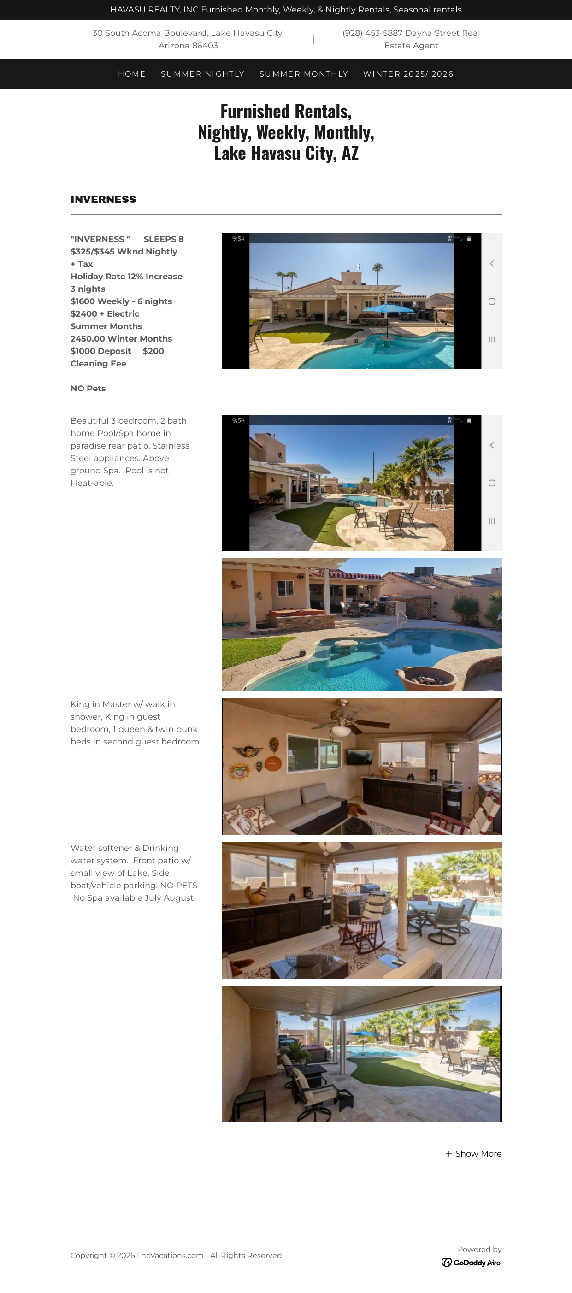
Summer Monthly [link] (303, 74)
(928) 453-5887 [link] (372, 33)
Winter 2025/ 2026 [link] (408, 74)
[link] (286, 157)
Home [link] (132, 74)
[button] (473, 1153)
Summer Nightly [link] (203, 74)
